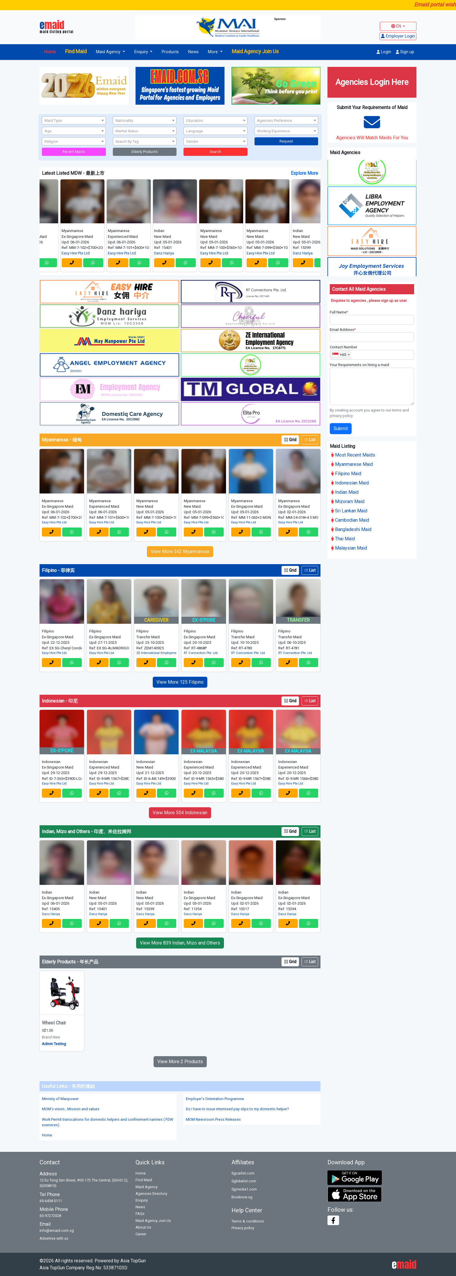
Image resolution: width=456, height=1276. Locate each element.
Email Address (343, 329)
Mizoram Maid (347, 500)
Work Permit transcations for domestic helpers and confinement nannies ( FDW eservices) (107, 1122)
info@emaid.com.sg (57, 1230)
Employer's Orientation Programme (215, 1099)
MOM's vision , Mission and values (70, 1109)
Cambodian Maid (350, 519)
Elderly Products (144, 152)
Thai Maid (343, 537)
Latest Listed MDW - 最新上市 (73, 173)
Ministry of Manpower (60, 1099)
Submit (341, 427)
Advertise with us (54, 1238)
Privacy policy (242, 1228)
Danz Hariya (175, 253)
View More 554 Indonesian (180, 812)
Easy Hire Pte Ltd (87, 253)
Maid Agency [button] (109, 51)
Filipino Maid (346, 472)
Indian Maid (345, 491)
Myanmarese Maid (352, 463)
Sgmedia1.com (244, 1189)
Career (141, 1234)
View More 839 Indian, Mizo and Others (180, 943)
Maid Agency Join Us (255, 51)
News (193, 51)
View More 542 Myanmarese (180, 551)
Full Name (339, 311)
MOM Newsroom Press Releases (213, 1119)
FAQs (140, 1213)
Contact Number (343, 346)
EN (396, 26)
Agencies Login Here (372, 82)
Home (50, 51)
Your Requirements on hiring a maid (359, 363)
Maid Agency (147, 1187)
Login (384, 51)
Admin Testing (54, 1044)
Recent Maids (74, 152)
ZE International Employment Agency (156, 653)
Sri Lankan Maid (349, 509)
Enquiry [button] (141, 51)
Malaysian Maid (349, 547)
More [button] (213, 51)
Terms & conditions (247, 1221)
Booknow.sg (241, 1197)
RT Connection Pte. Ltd (201, 653)
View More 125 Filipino (180, 682)
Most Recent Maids (353, 454)
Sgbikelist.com (243, 1181)
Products (170, 51)
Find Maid (76, 51)
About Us (143, 1227)
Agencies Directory (151, 1193)
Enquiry (142, 1200)
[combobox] (74, 120)
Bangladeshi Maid (351, 528)
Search (215, 152)
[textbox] (74, 121)
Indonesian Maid (350, 481)
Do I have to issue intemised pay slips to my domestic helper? (237, 1109)
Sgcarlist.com (242, 1173)
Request (286, 141)
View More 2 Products (180, 1061)
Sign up (405, 51)
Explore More (304, 173)
